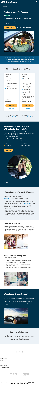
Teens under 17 (7, 198)
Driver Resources (3, 362)
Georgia (4, 6)
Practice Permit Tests (28, 116)
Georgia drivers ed (25, 203)
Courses (1, 360)
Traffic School (15, 116)
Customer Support (3, 358)
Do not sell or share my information (21, 383)
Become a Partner (3, 365)
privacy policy (31, 382)
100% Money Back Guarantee (24, 27)
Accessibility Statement (4, 367)
